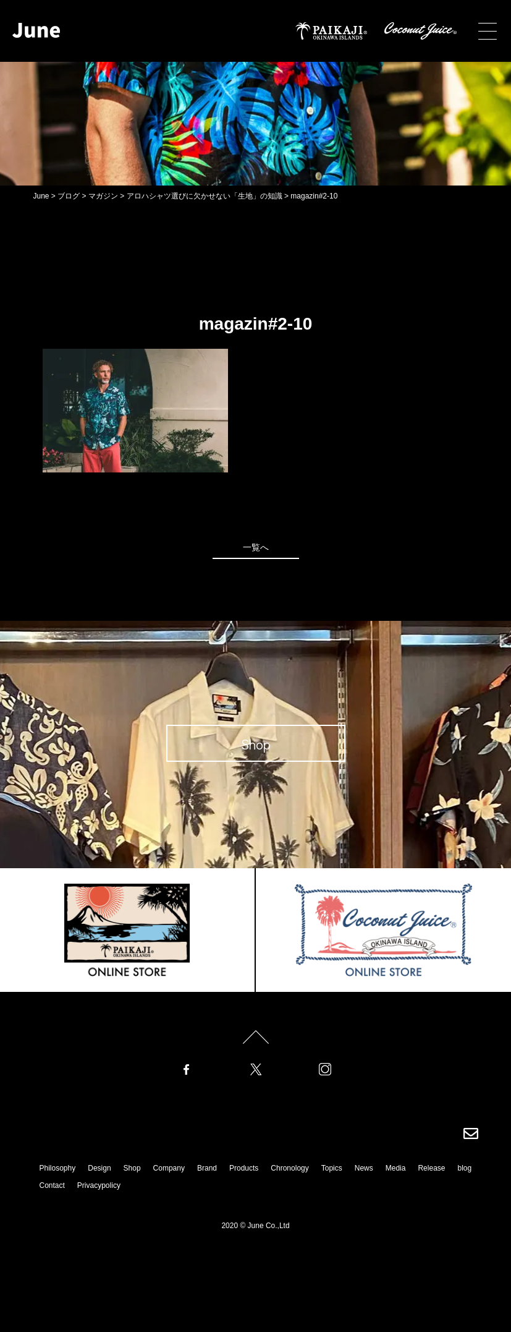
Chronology (289, 1168)
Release (431, 1168)
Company (169, 1168)
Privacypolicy (98, 1185)
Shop (132, 1168)
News (364, 1168)
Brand (207, 1168)
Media (396, 1168)
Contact (52, 1185)
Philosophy (58, 1168)
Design (99, 1168)
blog (464, 1168)
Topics (331, 1168)
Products (243, 1168)
